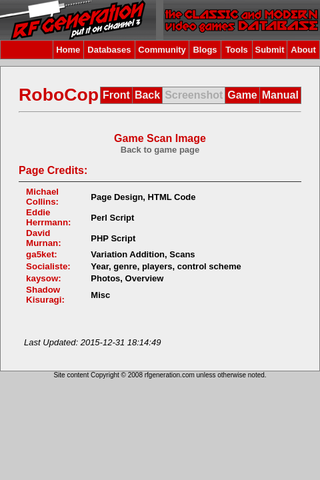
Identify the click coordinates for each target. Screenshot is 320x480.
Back (147, 95)
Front (116, 95)
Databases (109, 50)
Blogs (205, 50)
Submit (269, 50)
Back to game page (160, 150)
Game (242, 95)
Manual (280, 95)
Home (68, 50)
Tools (236, 50)
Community (162, 50)
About (303, 50)
